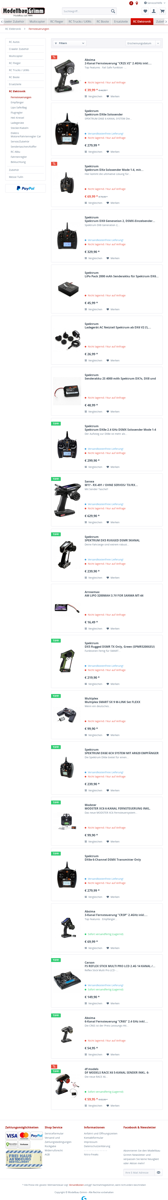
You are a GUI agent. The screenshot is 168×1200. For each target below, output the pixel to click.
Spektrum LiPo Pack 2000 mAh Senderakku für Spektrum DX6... (122, 274)
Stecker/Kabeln (20, 128)
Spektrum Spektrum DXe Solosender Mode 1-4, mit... (114, 168)
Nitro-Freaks (91, 1154)
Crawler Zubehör (19, 49)
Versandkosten (76, 1184)
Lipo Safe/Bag (19, 107)
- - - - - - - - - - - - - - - (95, 1150)
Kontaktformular (93, 1137)
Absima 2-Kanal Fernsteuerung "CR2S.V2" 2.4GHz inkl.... (118, 61)
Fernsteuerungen (21, 97)
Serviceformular (54, 1133)
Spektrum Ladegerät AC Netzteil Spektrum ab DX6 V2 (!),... (118, 325)
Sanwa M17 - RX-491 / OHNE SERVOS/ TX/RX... (111, 483)
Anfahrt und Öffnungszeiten (100, 1133)
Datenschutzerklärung (97, 1146)
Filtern (61, 43)
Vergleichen (93, 96)
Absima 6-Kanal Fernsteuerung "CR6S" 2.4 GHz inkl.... (116, 1019)
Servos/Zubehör (20, 141)
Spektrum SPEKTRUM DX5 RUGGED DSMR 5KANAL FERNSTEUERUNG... (112, 538)
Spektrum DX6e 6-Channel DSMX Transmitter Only (113, 857)
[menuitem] (89, 11)
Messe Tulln (16, 177)
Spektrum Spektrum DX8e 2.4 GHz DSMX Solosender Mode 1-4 (120, 427)
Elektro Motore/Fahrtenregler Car (26, 134)
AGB (47, 1154)
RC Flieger (15, 63)
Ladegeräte (17, 122)
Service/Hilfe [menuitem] (153, 3)
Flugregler (17, 112)
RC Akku (15, 151)
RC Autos (14, 42)
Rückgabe (50, 1146)
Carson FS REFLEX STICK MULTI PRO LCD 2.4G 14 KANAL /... (120, 964)
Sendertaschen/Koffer (24, 146)
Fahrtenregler (19, 156)
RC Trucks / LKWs (19, 70)
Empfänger (17, 102)
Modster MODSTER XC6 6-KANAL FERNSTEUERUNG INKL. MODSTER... (118, 806)
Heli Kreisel (17, 117)
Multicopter (16, 56)
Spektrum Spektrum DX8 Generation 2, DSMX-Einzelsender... (120, 219)
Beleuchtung (18, 162)
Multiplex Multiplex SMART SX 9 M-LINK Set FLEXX (112, 700)
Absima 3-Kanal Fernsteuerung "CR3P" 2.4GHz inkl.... (116, 913)
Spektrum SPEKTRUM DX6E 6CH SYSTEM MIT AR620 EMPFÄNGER (122, 751)
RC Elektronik (17, 91)
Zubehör (14, 170)
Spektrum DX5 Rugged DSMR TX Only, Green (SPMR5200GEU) (120, 644)
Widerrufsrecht (54, 1150)
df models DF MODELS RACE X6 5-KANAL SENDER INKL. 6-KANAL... (117, 1070)
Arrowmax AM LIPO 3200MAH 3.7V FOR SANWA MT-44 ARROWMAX (114, 593)
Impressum (90, 1142)
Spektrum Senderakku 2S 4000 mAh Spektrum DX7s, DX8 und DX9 (120, 376)
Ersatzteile (15, 84)
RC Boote (14, 77)
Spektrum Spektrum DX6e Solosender (104, 112)
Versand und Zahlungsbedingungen (58, 1140)
